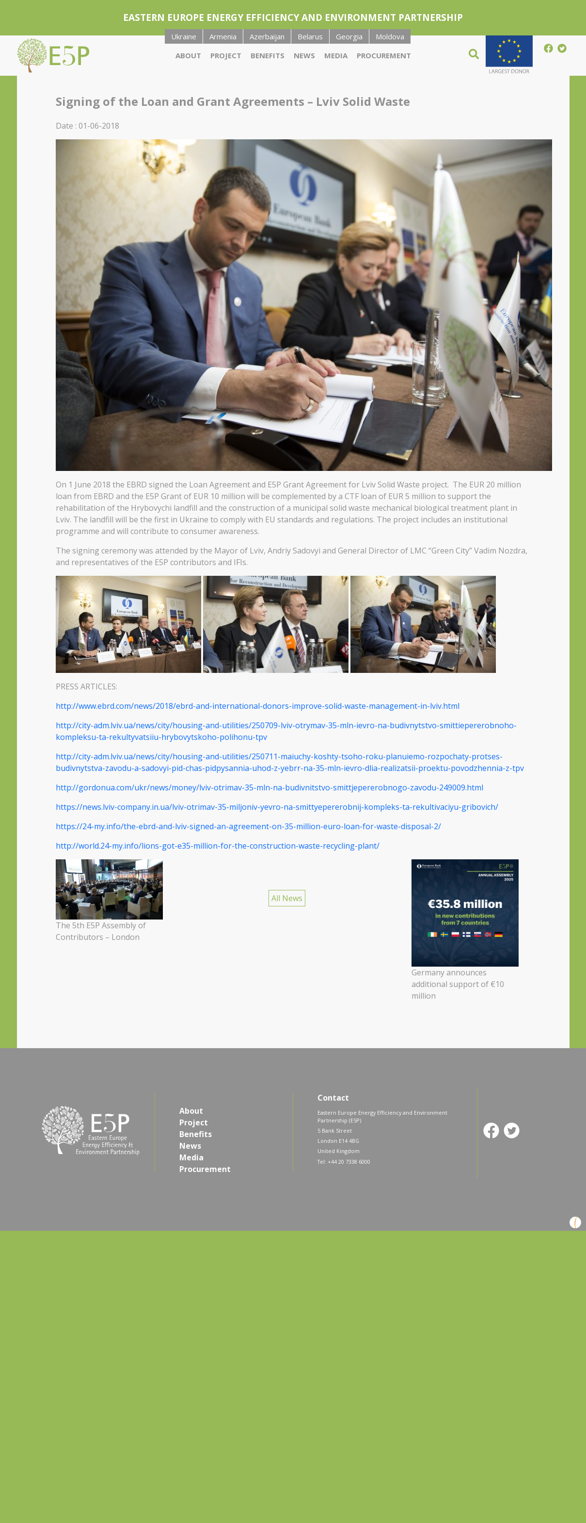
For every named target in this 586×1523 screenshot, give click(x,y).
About (188, 55)
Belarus (310, 36)
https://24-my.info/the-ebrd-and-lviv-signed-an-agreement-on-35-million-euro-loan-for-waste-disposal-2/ (248, 826)
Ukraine (183, 36)
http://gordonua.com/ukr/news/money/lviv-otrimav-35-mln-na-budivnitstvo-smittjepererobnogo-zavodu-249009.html (269, 787)
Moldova (390, 36)
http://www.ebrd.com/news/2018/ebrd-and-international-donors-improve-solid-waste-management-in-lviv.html (257, 706)
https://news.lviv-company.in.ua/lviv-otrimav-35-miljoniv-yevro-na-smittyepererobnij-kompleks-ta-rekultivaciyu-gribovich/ (277, 807)
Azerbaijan (267, 36)
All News (286, 898)
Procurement (384, 55)
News (304, 55)
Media (336, 55)
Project (225, 55)
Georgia (349, 36)
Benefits (268, 55)
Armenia (223, 36)
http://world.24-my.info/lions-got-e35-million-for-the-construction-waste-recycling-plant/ (218, 845)
